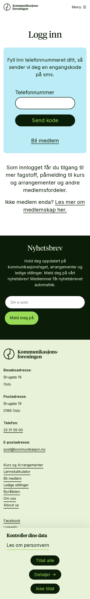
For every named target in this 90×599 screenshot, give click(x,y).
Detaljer (42, 574)
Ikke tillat (45, 588)
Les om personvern (28, 545)
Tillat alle (45, 560)
